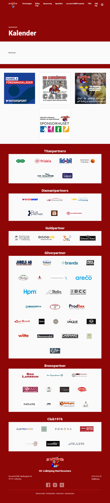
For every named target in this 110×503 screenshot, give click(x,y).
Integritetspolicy (69, 493)
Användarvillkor (50, 493)
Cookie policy (60, 493)
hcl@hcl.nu (95, 479)
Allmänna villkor (40, 493)
